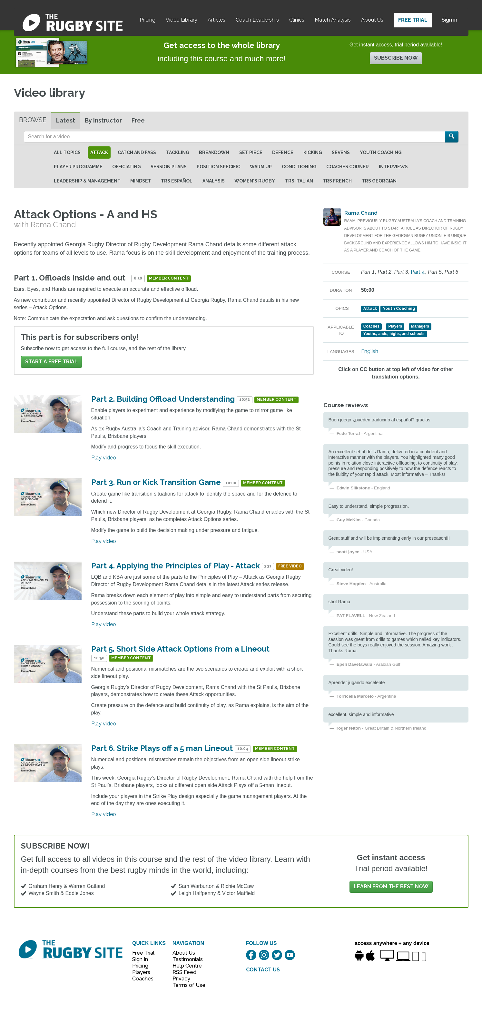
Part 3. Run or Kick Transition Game (157, 482)
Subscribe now (396, 58)
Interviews (393, 166)
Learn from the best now (391, 886)
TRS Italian (299, 180)
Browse (32, 120)
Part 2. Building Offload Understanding (163, 399)
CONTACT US (263, 970)
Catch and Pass (137, 152)
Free (138, 120)
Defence (282, 152)
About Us (372, 20)
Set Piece (250, 152)
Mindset (140, 180)
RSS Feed (185, 972)
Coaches (142, 979)
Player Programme (78, 166)
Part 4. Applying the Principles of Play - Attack (175, 565)
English (369, 351)
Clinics (296, 20)
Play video (103, 458)
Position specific (218, 166)
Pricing (147, 20)
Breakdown (214, 152)
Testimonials (185, 959)
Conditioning (299, 166)
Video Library (181, 20)
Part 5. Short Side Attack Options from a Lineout (180, 649)
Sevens (341, 152)
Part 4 (418, 272)
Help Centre (185, 966)
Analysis (213, 180)
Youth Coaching (381, 152)
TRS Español (176, 180)
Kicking (312, 152)
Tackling (177, 152)
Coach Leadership (257, 20)
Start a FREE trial (51, 362)
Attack (99, 152)
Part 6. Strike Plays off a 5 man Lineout (162, 748)
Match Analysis (333, 20)
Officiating (126, 166)
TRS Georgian (379, 180)
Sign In (140, 959)
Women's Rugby (254, 180)
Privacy (181, 979)
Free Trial (413, 20)
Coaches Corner (347, 166)
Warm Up (261, 166)
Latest (65, 120)
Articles (216, 20)
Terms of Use (185, 985)
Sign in (449, 20)
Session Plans (169, 166)
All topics (67, 152)
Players (141, 972)
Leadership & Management (87, 180)
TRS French (337, 180)
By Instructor (103, 120)
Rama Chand (361, 213)
